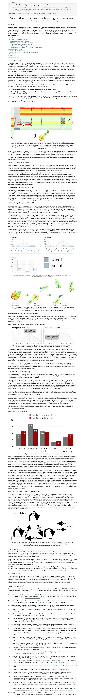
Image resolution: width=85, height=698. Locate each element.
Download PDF (21, 13)
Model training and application (19, 41)
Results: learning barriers (18, 50)
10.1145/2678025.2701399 (27, 621)
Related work (12, 54)
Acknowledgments (13, 57)
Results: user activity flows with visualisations (24, 52)
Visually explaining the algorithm (22, 44)
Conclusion (11, 55)
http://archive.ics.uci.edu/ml (36, 653)
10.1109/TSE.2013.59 (67, 690)
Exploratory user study (15, 49)
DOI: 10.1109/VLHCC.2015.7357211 (47, 13)
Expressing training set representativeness (23, 46)
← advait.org (14, 2)
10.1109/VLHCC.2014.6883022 (32, 598)
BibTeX (28, 13)
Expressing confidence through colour (21, 43)
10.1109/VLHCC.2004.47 (57, 662)
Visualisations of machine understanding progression (26, 47)
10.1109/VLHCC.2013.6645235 (47, 680)
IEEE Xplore (33, 13)
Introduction (12, 38)
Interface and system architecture (18, 39)
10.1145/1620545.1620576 (56, 674)
